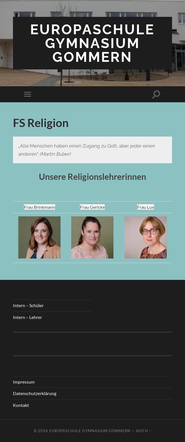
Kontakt (21, 405)
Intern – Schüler (28, 305)
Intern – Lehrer (27, 317)
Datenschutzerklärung (34, 393)
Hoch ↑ (143, 431)
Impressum (24, 381)
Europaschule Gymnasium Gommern (92, 43)
